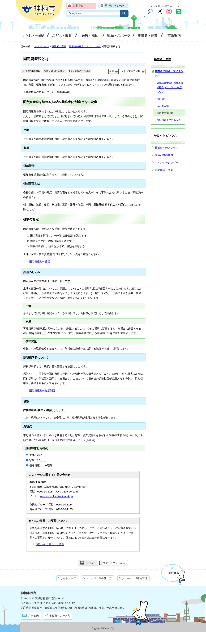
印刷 (111, 71)
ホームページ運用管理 (134, 578)
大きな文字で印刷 (130, 71)
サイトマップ (68, 578)
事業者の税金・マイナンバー (85, 46)
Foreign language (114, 5)
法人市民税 (163, 106)
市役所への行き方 (59, 615)
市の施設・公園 (164, 170)
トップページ (41, 46)
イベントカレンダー (166, 162)
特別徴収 (161, 98)
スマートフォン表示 (114, 563)
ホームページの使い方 (99, 578)
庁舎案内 (33, 615)
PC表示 (90, 563)
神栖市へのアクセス (166, 147)
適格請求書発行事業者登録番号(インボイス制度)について (170, 87)
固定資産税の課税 (39, 261)
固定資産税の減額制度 (42, 390)
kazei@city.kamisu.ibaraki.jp (56, 496)
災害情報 (78, 5)
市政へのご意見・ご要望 (50, 544)
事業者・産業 (59, 46)
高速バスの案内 (164, 155)
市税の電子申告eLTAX (169, 120)
